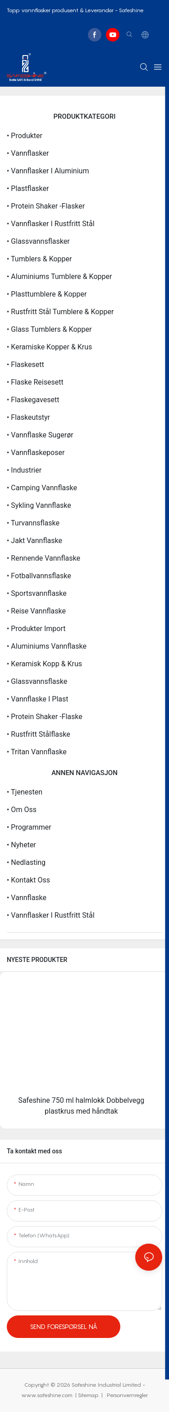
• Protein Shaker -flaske (44, 716)
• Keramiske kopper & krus (49, 347)
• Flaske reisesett (35, 382)
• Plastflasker (28, 188)
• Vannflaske (26, 897)
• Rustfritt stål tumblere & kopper (60, 311)
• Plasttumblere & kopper (47, 294)
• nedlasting (26, 862)
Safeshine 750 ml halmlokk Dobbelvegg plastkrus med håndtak (81, 1105)
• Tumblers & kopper (39, 259)
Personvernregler (126, 1395)
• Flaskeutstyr (28, 417)
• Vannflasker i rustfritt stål (51, 223)
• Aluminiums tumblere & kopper (59, 276)
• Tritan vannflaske (37, 752)
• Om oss (22, 809)
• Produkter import (36, 628)
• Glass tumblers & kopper (49, 329)
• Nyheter (21, 845)
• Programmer (29, 827)
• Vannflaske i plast (38, 699)
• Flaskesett (25, 364)
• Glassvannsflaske (37, 681)
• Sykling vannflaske (39, 505)
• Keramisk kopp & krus (44, 664)
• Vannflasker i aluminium (48, 171)
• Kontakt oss (28, 880)
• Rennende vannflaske (43, 558)
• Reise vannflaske (36, 611)
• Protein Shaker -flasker (46, 206)
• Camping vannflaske (42, 487)
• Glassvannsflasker (38, 241)
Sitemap (89, 1395)
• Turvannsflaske (33, 523)
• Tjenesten (24, 792)
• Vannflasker (28, 153)
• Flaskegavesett (33, 399)
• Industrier (24, 470)
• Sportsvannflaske (37, 593)
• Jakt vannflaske (34, 540)
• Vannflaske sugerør (40, 435)
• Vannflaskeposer (35, 452)
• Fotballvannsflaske (39, 575)
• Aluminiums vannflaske (47, 646)
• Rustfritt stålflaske (38, 734)
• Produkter (24, 135)
